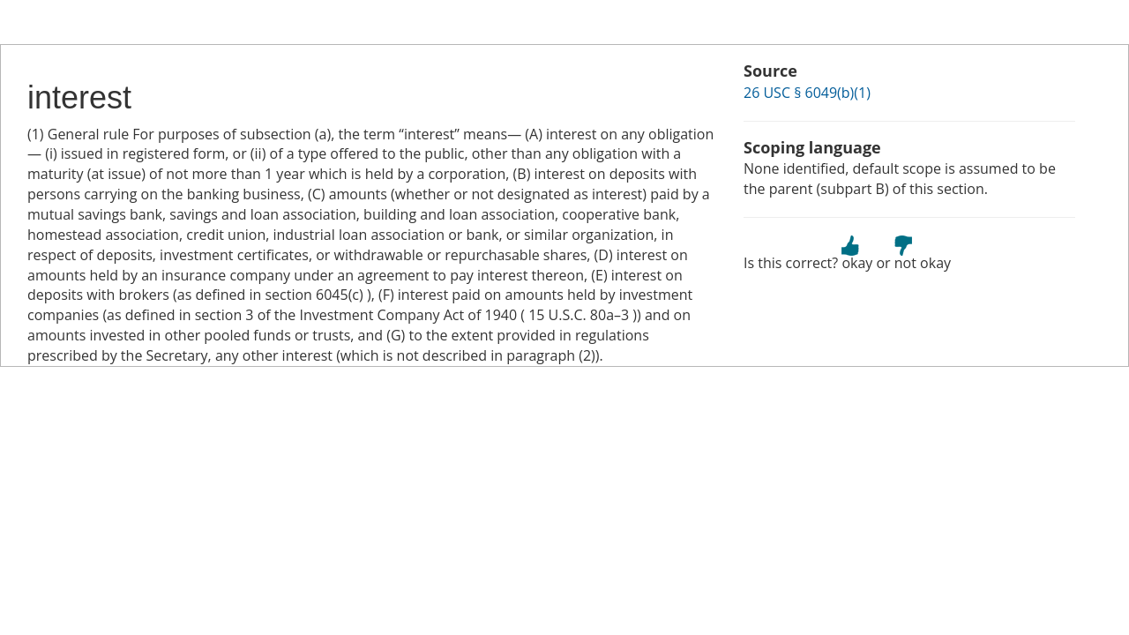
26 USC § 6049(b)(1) (807, 92)
